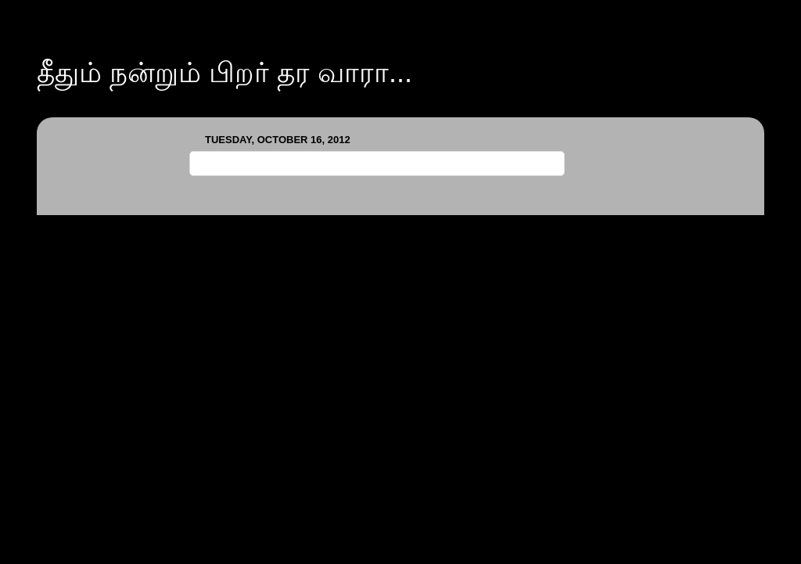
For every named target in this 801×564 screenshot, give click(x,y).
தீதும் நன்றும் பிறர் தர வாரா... (224, 72)
